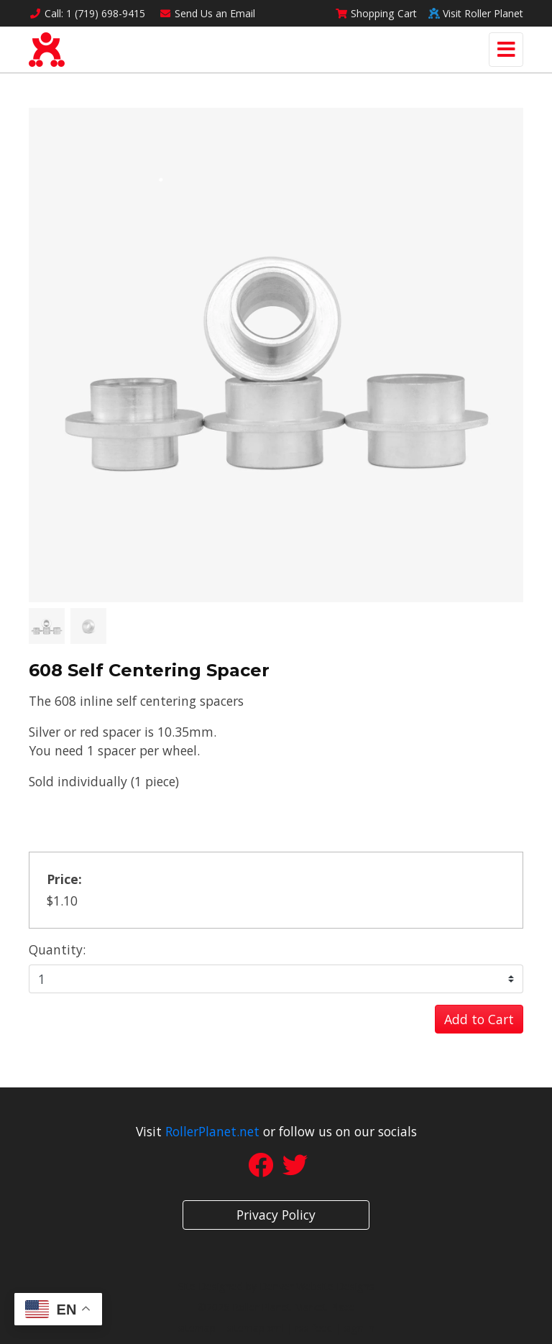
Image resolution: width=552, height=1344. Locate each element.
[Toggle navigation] (506, 49)
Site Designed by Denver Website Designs (276, 1286)
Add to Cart (479, 1019)
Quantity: (57, 949)
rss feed (314, 1328)
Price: (64, 879)
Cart (376, 13)
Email (208, 13)
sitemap (197, 1328)
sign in (359, 1328)
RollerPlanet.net (212, 1131)
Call (87, 13)
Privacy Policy (276, 1214)
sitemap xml (255, 1328)
